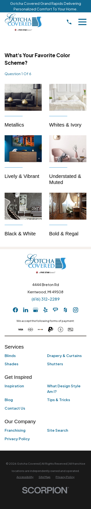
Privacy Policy (17, 438)
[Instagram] (75, 309)
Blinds (10, 355)
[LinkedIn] (25, 309)
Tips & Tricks (58, 399)
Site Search (57, 430)
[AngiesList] (55, 309)
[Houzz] (65, 309)
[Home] (23, 22)
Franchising (15, 430)
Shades (11, 363)
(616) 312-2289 (46, 299)
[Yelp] (45, 309)
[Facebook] (15, 309)
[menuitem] (25, 477)
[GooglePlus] (35, 309)
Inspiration (14, 385)
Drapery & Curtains (64, 355)
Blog (9, 399)
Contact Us (15, 408)
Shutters (55, 363)
